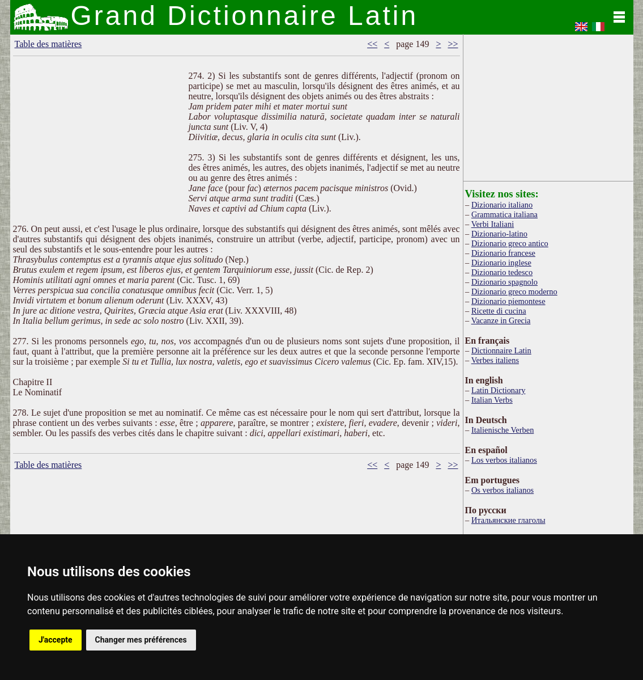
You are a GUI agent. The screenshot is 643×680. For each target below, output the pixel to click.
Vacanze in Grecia (501, 320)
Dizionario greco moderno (514, 291)
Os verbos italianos (502, 490)
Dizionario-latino (499, 233)
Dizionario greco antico (509, 243)
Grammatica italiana (504, 214)
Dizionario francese (503, 252)
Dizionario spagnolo (504, 281)
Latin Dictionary (498, 390)
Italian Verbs (492, 399)
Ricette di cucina (498, 310)
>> (453, 44)
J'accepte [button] (56, 639)
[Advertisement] (98, 147)
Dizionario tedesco (502, 272)
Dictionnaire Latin (501, 350)
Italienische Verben (502, 429)
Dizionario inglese (501, 262)
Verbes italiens (495, 360)
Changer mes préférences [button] (141, 639)
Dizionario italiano (502, 204)
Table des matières (48, 44)
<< (372, 44)
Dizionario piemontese (508, 301)
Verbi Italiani (492, 224)
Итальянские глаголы (508, 520)
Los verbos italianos (504, 459)
